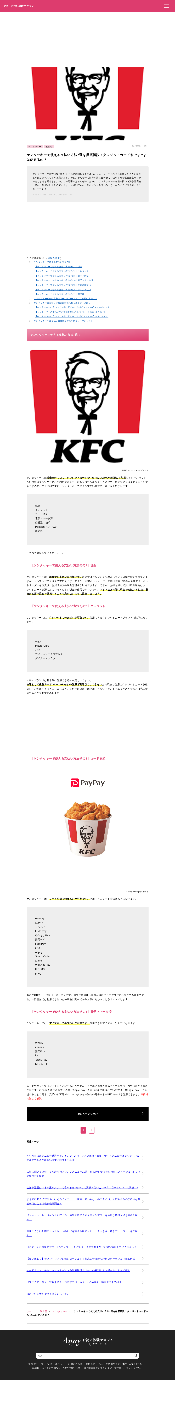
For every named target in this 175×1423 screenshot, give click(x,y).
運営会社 (33, 1364)
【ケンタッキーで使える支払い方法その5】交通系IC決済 (63, 285)
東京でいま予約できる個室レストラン (48, 1293)
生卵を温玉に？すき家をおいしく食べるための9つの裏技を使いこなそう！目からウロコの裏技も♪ (82, 1187)
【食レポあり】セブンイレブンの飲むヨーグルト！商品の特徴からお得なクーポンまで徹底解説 (81, 1258)
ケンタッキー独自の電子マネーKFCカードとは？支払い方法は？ (65, 298)
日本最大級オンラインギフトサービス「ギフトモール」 (113, 1367)
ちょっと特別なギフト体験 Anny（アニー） (122, 1364)
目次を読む (54, 258)
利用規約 (90, 1364)
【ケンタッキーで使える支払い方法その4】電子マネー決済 (64, 280)
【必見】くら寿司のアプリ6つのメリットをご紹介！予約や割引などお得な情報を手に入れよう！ (82, 1247)
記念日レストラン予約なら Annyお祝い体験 (56, 1367)
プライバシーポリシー (53, 1364)
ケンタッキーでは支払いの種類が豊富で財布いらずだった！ (63, 321)
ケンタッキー (34, 146)
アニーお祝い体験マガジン (18, 6)
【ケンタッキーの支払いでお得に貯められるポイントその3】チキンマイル (71, 316)
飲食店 (49, 146)
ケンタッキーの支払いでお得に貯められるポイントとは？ (62, 303)
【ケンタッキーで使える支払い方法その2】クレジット (62, 271)
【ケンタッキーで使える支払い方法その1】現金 (58, 266)
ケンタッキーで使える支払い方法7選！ (53, 262)
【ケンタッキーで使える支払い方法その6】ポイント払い (63, 289)
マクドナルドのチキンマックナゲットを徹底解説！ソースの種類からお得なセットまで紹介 (78, 1270)
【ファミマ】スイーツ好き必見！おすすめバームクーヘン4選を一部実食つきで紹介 (74, 1282)
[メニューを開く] (165, 6)
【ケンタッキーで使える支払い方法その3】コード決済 (62, 276)
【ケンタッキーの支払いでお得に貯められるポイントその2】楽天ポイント (71, 312)
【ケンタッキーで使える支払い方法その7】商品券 (59, 294)
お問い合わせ (75, 1364)
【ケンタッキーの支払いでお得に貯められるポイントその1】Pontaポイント (72, 307)
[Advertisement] (87, 38)
